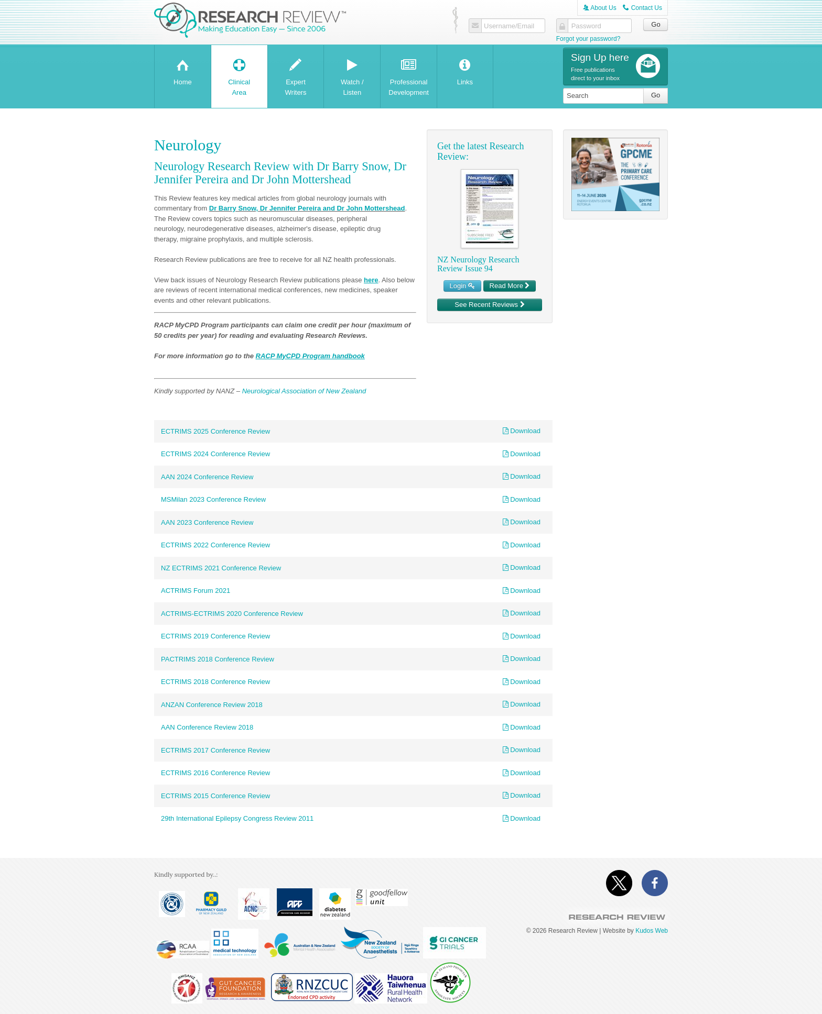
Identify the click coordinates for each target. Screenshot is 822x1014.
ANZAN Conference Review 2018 (212, 705)
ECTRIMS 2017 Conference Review (215, 750)
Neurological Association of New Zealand (304, 391)
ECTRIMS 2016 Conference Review (215, 773)
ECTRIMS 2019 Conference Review (215, 636)
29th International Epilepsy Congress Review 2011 (237, 818)
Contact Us (642, 8)
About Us (599, 8)
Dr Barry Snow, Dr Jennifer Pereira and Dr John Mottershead (307, 208)
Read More (510, 286)
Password (586, 26)
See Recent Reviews (489, 304)
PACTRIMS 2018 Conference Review (217, 659)
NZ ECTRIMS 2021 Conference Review (221, 568)
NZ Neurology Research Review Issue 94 (478, 264)
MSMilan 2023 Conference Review (213, 499)
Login (462, 286)
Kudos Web (651, 930)
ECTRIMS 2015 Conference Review (215, 796)
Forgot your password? (588, 38)
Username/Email (509, 26)
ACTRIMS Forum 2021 (195, 590)
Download (521, 431)
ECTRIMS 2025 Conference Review (215, 431)
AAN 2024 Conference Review (207, 477)
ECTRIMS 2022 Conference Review (215, 545)
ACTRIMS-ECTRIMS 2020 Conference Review (232, 614)
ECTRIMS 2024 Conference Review (215, 454)
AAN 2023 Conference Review (207, 522)
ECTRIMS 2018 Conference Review (215, 682)
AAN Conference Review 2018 (207, 727)
